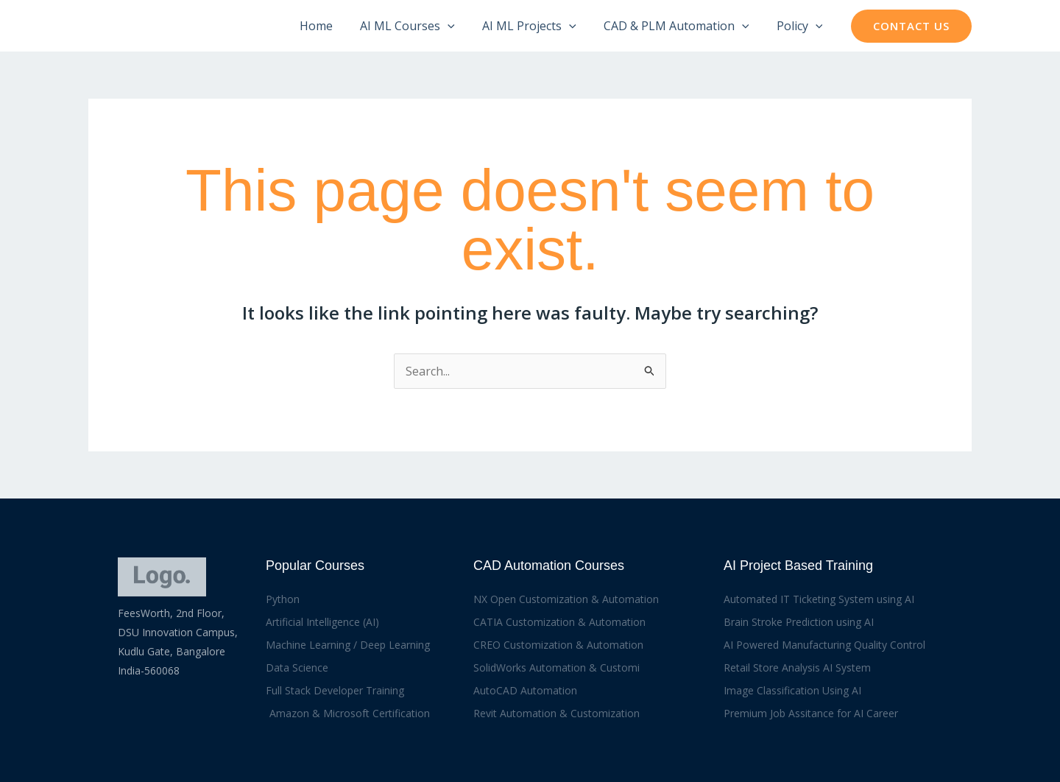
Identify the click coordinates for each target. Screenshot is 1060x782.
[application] (461, 26)
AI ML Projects (539, 26)
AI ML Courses (421, 26)
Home (333, 26)
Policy (801, 26)
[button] (911, 26)
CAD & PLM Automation (682, 26)
